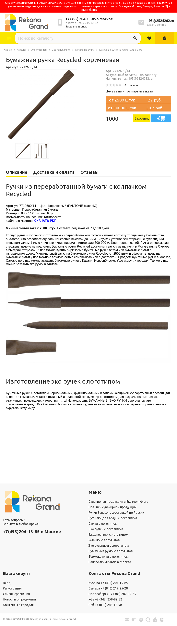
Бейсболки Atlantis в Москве (109, 562)
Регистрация (12, 588)
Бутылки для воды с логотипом (112, 518)
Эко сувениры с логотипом (108, 545)
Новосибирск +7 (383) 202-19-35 (112, 594)
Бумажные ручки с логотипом (110, 551)
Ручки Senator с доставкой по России (116, 512)
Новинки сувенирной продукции (112, 507)
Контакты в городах (18, 605)
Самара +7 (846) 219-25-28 (108, 588)
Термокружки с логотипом (108, 556)
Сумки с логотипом (103, 523)
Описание (16, 172)
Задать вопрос (156, 24)
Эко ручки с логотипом (105, 529)
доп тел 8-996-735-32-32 (81, 23)
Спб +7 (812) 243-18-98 (105, 605)
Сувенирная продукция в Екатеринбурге (118, 501)
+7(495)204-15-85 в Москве (32, 531)
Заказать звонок (76, 26)
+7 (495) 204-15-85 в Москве (89, 19)
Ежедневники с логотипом (108, 534)
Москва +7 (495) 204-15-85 (108, 583)
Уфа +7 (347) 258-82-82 (105, 599)
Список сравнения (16, 594)
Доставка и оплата (54, 172)
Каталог (9, 38)
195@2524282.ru (160, 21)
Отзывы (89, 172)
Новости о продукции (19, 599)
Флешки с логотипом (104, 540)
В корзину (142, 118)
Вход (7, 583)
